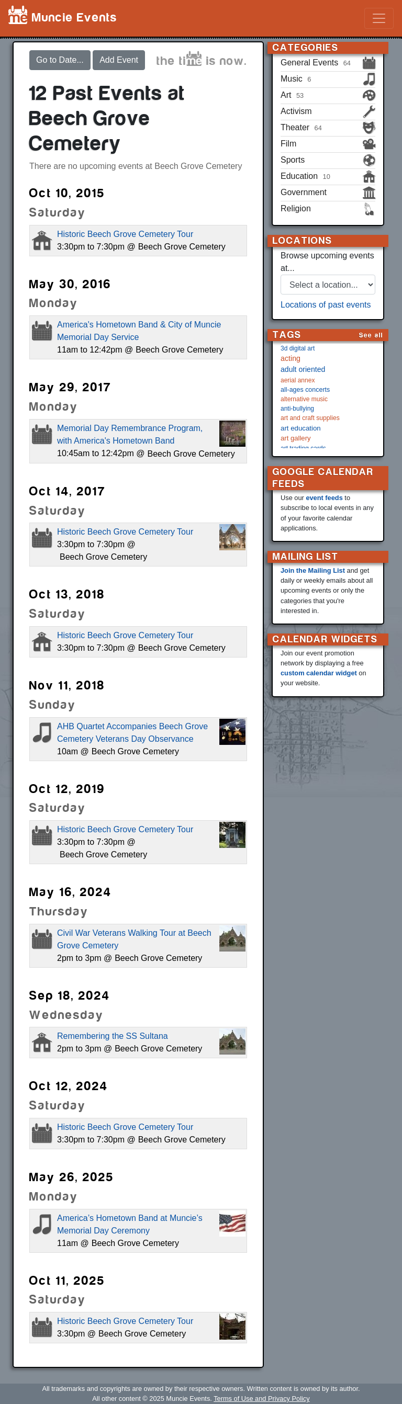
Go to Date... (60, 59)
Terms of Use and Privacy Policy (261, 1398)
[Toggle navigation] (379, 18)
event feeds (324, 498)
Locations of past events (326, 304)
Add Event (118, 59)
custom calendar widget (319, 673)
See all (371, 335)
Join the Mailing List (313, 570)
